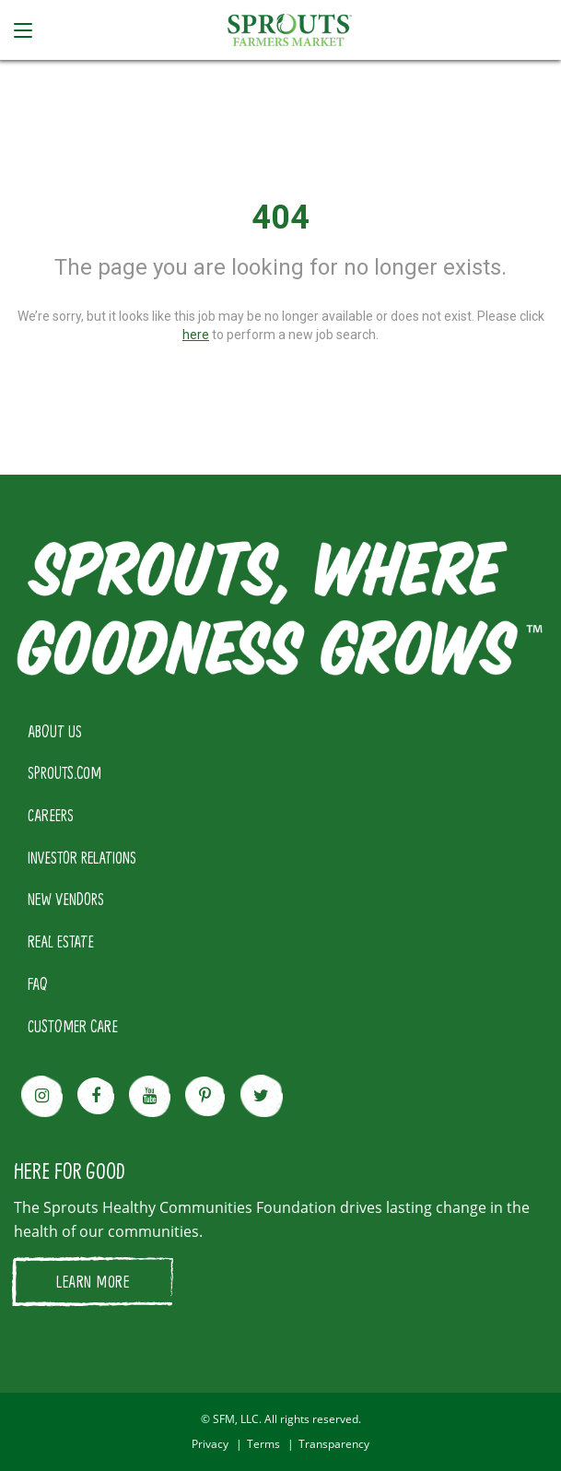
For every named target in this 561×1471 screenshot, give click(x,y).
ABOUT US (55, 731)
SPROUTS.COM (64, 772)
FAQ (38, 983)
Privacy (210, 1444)
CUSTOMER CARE (73, 1026)
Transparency (333, 1444)
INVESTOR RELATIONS (82, 857)
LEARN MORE (92, 1281)
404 (280, 217)
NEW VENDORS (66, 898)
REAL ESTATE (61, 941)
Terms (263, 1444)
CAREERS (51, 815)
